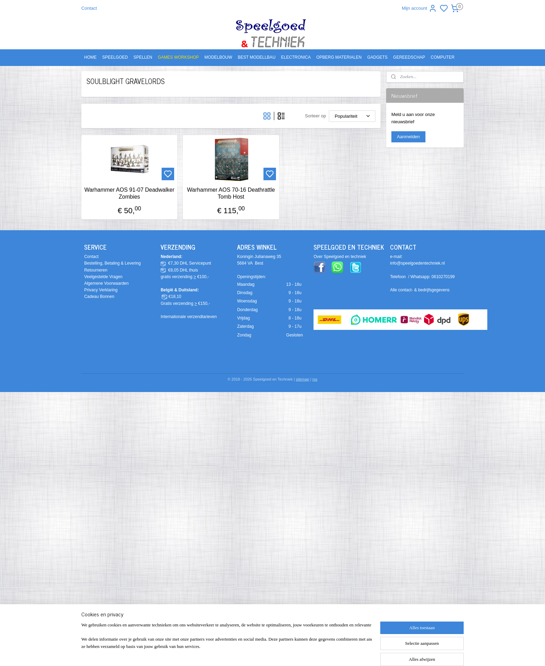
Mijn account (419, 8)
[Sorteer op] (352, 116)
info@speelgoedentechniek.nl (417, 263)
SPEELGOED (115, 57)
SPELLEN (142, 57)
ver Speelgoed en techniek (341, 256)
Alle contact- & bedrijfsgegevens (419, 290)
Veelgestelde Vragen (103, 276)
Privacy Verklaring (100, 290)
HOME (90, 57)
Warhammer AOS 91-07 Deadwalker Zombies (129, 193)
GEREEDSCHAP (409, 57)
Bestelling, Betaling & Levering (112, 263)
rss (314, 379)
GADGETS (377, 57)
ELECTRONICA (296, 57)
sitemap (302, 379)
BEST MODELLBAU (256, 57)
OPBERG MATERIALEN (338, 57)
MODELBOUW (218, 57)
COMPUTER (443, 57)
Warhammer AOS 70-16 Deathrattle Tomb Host (231, 193)
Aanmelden (408, 136)
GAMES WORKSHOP (178, 57)
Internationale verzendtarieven (189, 316)
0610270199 (443, 276)
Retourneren (95, 270)
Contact (89, 8)
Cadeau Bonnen (99, 296)
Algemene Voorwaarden (106, 283)
